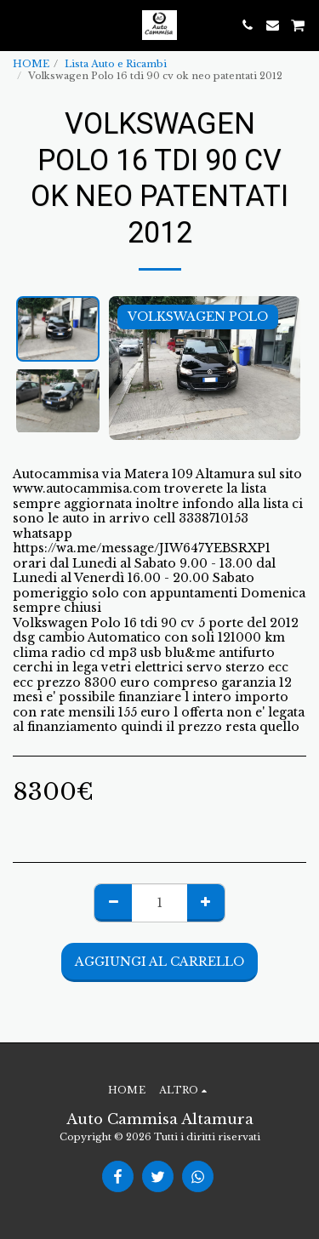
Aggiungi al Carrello (159, 961)
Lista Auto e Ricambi (116, 64)
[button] (18, 25)
